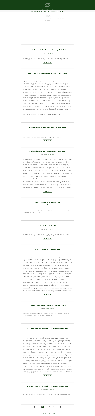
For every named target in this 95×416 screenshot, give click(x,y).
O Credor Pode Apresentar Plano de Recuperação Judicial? (47, 328)
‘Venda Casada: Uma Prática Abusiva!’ (47, 202)
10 (56, 407)
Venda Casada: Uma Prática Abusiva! (47, 226)
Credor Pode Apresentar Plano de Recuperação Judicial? (47, 305)
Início (32, 11)
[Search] (78, 6)
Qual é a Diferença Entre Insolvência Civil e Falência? (47, 128)
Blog (58, 11)
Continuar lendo (47, 22)
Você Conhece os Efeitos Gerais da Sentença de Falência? (47, 50)
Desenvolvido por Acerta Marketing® (47, 413)
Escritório (47, 11)
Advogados (53, 11)
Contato (62, 11)
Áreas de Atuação (38, 11)
